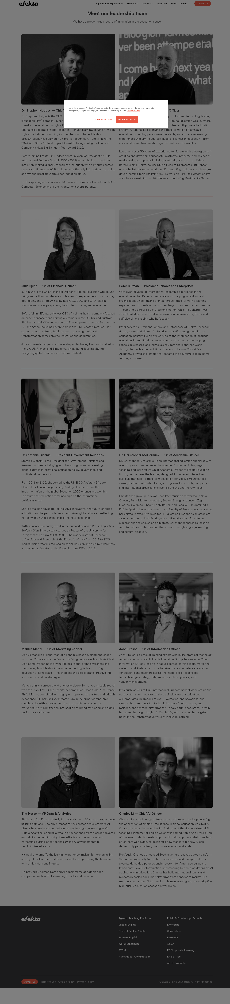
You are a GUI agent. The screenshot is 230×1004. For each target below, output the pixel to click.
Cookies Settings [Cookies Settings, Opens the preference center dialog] (103, 119)
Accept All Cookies (127, 119)
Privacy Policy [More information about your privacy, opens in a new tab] (133, 111)
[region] (116, 114)
